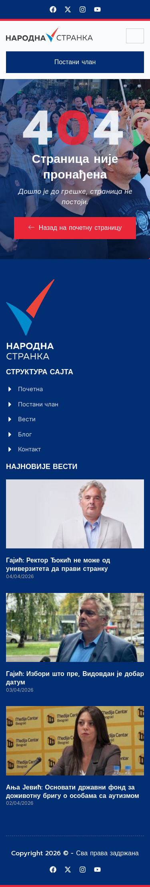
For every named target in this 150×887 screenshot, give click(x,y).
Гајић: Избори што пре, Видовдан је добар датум (75, 678)
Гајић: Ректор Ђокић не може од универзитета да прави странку (58, 565)
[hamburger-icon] (135, 35)
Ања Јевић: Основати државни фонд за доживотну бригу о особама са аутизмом (72, 792)
